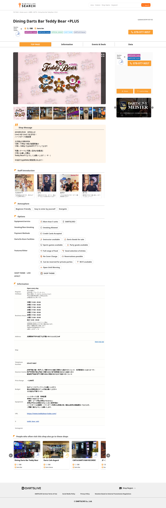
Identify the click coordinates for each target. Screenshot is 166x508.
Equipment (19, 402)
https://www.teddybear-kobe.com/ (41, 413)
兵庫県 (30, 12)
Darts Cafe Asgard (51, 460)
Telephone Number (19, 363)
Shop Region (128, 488)
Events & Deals (99, 44)
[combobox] (115, 5)
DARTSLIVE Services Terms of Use (46, 494)
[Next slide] (108, 455)
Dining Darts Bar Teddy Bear (26, 460)
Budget (17, 389)
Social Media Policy (68, 494)
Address (18, 336)
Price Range (19, 380)
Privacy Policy (85, 494)
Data (130, 44)
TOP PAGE (16, 12)
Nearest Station (21, 372)
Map (16, 350)
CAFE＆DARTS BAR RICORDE (84, 460)
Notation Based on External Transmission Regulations (113, 494)
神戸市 (35, 12)
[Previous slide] (11, 455)
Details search (24, 12)
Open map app (99, 342)
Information (67, 44)
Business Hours (20, 315)
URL (16, 414)
